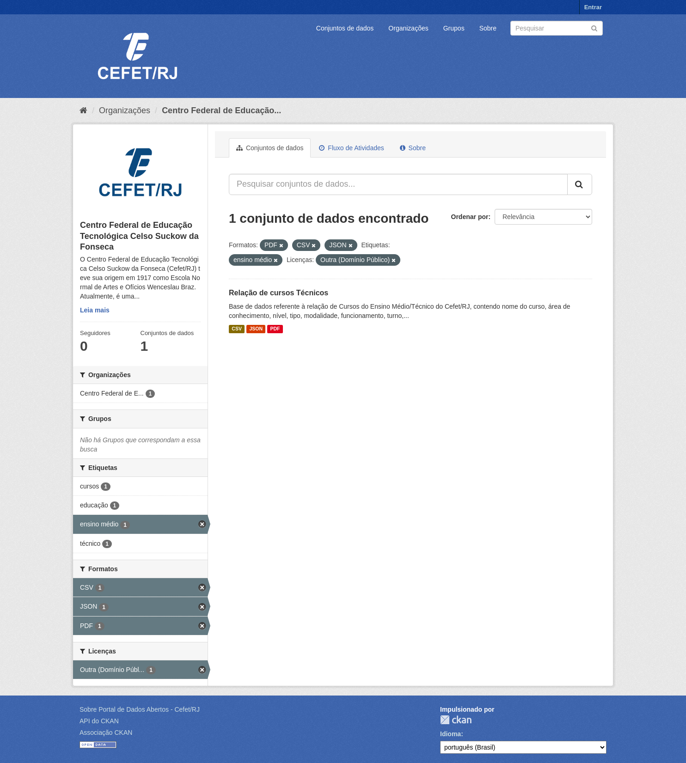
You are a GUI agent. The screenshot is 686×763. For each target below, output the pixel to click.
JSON (256, 329)
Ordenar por (470, 216)
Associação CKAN (106, 732)
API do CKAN (99, 721)
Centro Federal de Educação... (221, 110)
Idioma (450, 734)
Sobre (487, 28)
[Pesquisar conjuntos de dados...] (398, 184)
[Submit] (594, 27)
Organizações (408, 28)
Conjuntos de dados (345, 28)
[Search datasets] (556, 28)
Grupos (454, 28)
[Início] (83, 110)
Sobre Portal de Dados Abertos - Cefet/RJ (140, 709)
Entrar (593, 7)
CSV (237, 329)
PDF (275, 329)
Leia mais (95, 310)
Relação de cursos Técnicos (278, 293)
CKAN (456, 720)
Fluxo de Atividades (351, 148)
